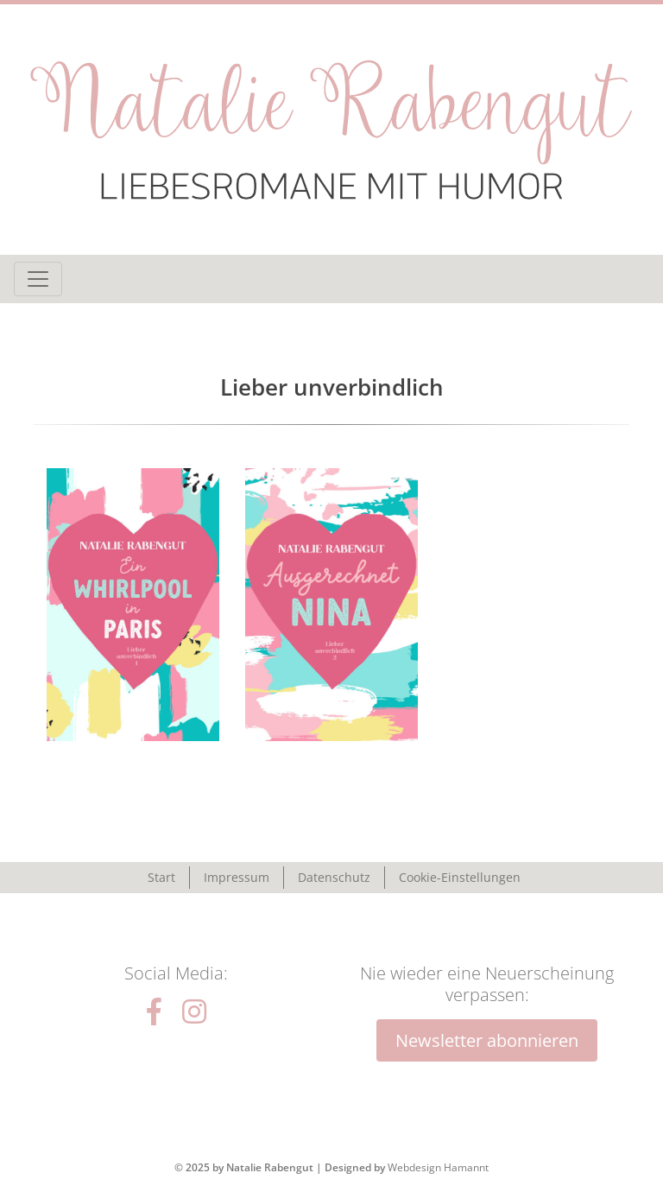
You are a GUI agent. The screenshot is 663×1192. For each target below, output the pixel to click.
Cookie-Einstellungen (460, 877)
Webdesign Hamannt (438, 1167)
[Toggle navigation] (38, 279)
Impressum (236, 877)
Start (161, 877)
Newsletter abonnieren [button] (486, 1040)
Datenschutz (334, 877)
